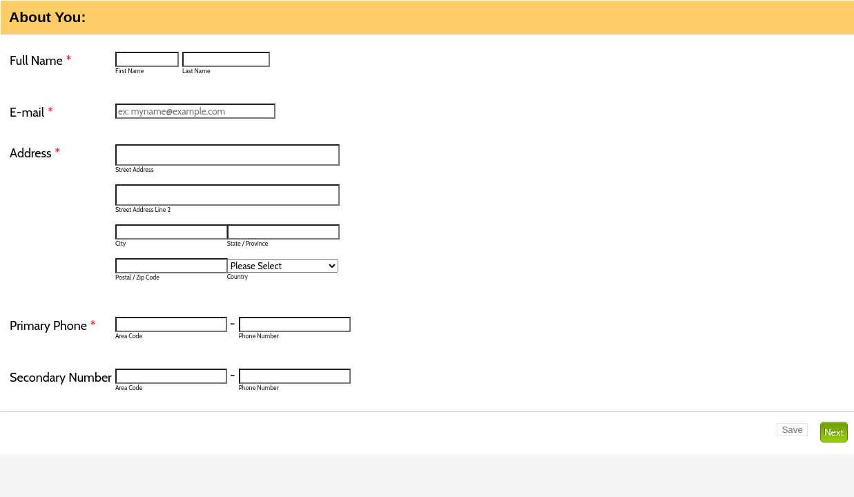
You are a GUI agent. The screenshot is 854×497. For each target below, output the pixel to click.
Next (834, 432)
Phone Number (259, 336)
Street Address (134, 169)
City (120, 243)
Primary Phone (53, 325)
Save (792, 430)
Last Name (196, 71)
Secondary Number (61, 377)
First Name (129, 71)
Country (237, 276)
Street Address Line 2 (143, 209)
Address (35, 153)
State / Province (248, 243)
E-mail (31, 112)
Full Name (41, 60)
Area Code (128, 336)
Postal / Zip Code (137, 277)
